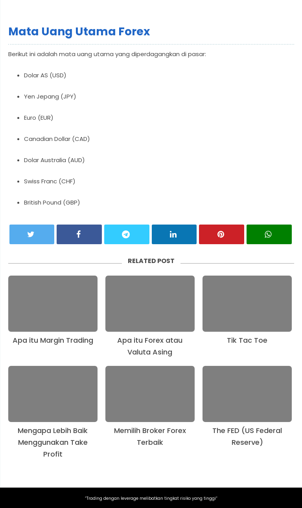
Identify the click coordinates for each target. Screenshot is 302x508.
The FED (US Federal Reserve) (247, 436)
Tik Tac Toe (247, 340)
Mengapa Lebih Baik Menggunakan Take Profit (53, 442)
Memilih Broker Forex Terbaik (150, 436)
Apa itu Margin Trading (53, 340)
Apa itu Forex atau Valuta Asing (149, 346)
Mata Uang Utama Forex (79, 31)
